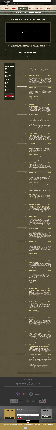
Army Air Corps (8, 71)
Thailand (7, 85)
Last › (41, 373)
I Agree (25, 427)
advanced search (9, 96)
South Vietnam (8, 82)
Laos (7, 86)
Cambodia (8, 83)
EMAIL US (46, 416)
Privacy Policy (30, 427)
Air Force (7, 76)
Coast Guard (8, 73)
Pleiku (7, 90)
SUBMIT (19, 417)
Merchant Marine (9, 75)
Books (28, 422)
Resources (28, 420)
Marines (7, 69)
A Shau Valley (8, 89)
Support (10, 417)
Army (7, 68)
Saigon (7, 87)
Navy (7, 72)
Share (6, 49)
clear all (10, 93)
